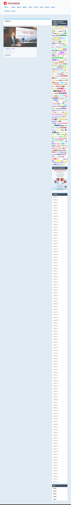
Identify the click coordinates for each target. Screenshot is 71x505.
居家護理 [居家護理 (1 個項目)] (58, 50)
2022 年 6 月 (55, 329)
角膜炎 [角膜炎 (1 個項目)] (53, 41)
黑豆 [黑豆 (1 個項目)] (65, 154)
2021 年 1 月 (55, 375)
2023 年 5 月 (55, 299)
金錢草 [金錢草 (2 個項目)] (60, 78)
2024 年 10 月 (55, 252)
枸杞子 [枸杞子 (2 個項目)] (59, 114)
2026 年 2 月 (55, 208)
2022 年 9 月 (55, 320)
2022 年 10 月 (55, 318)
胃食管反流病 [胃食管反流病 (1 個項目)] (59, 110)
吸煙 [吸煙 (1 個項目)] (66, 98)
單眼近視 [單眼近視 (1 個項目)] (62, 150)
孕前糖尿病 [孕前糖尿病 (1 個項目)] (60, 62)
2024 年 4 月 (55, 268)
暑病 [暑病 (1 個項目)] (53, 24)
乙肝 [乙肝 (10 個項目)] (65, 31)
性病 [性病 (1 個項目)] (65, 86)
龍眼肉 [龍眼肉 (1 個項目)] (56, 40)
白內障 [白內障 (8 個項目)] (61, 24)
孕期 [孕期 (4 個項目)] (59, 119)
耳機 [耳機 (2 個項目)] (62, 96)
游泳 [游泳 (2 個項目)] (55, 150)
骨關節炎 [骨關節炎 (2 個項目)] (55, 101)
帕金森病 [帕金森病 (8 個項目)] (60, 26)
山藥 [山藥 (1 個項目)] (57, 106)
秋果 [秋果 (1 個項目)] (53, 93)
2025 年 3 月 (55, 238)
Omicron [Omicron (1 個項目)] (54, 43)
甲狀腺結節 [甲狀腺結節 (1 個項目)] (63, 63)
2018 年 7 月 (55, 457)
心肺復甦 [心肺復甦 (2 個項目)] (58, 143)
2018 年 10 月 (55, 449)
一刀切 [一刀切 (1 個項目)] (61, 76)
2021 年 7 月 (55, 359)
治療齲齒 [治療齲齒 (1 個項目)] (63, 114)
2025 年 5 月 (55, 233)
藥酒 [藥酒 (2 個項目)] (54, 63)
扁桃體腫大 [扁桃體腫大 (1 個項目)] (65, 47)
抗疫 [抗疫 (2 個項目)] (59, 93)
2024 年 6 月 (55, 263)
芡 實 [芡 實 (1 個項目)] (63, 101)
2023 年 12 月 (55, 279)
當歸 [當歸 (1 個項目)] (66, 119)
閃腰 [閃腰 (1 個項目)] (58, 101)
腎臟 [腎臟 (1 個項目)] (55, 24)
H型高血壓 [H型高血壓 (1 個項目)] (60, 106)
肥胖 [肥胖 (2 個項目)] (56, 38)
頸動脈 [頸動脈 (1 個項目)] (61, 104)
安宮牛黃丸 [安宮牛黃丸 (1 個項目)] (65, 132)
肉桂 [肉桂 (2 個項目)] (61, 101)
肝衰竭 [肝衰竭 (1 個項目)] (58, 72)
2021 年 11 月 (55, 348)
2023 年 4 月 (55, 301)
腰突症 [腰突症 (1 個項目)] (57, 137)
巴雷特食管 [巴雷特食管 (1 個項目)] (58, 144)
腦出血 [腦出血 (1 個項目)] (66, 52)
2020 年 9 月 (55, 386)
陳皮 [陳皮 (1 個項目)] (61, 144)
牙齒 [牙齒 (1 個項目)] (60, 63)
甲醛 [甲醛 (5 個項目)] (53, 29)
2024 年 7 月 (55, 260)
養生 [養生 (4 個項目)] (53, 159)
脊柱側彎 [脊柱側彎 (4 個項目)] (54, 97)
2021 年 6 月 (55, 362)
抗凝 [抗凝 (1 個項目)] (66, 157)
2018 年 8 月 (55, 455)
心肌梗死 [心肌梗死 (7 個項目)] (55, 148)
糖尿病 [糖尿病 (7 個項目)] (64, 91)
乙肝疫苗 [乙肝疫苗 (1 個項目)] (62, 143)
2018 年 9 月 (55, 452)
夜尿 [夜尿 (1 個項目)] (64, 76)
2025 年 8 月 (55, 225)
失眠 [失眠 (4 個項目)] (55, 76)
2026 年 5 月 (55, 200)
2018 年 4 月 (55, 466)
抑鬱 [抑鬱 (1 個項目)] (63, 41)
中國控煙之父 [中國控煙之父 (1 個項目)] (61, 134)
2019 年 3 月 (55, 435)
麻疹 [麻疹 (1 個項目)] (55, 143)
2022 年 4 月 (55, 334)
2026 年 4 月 (55, 203)
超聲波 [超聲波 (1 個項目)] (62, 31)
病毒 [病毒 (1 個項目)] (59, 154)
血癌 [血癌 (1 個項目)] (58, 117)
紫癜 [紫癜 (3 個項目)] (61, 132)
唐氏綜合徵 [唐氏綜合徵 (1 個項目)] (61, 121)
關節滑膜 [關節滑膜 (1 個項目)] (56, 154)
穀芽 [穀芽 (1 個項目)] (55, 50)
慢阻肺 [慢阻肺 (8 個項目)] (59, 89)
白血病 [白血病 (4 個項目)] (54, 121)
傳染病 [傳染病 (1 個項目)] (55, 26)
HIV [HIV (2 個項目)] (57, 150)
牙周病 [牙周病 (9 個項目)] (64, 112)
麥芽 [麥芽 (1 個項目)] (64, 137)
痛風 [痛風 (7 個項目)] (61, 93)
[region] (59, 178)
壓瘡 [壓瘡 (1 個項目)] (59, 45)
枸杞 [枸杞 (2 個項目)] (57, 114)
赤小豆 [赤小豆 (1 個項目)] (55, 72)
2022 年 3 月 (55, 337)
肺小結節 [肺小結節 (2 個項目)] (58, 125)
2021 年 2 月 (55, 372)
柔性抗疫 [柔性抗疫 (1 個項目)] (62, 70)
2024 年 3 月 (55, 271)
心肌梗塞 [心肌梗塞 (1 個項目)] (62, 108)
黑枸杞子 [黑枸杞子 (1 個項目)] (54, 99)
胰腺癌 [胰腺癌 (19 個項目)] (57, 123)
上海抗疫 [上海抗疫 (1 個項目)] (55, 65)
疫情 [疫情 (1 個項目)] (53, 143)
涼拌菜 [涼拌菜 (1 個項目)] (57, 78)
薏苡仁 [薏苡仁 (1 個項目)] (58, 157)
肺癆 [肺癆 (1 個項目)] (59, 139)
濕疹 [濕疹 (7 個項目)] (63, 84)
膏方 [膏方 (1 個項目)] (53, 26)
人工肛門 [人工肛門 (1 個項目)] (60, 43)
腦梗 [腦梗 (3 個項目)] (55, 117)
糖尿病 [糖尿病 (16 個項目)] (59, 84)
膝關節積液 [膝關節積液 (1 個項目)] (56, 116)
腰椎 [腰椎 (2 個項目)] (57, 58)
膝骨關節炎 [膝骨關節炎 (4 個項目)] (61, 52)
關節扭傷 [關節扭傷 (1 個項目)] (56, 160)
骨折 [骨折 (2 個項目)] (64, 48)
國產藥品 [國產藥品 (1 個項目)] (65, 103)
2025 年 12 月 (55, 214)
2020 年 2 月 (55, 405)
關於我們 (6, 7)
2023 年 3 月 (55, 304)
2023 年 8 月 (55, 290)
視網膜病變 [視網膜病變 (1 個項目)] (56, 139)
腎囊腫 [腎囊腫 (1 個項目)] (63, 141)
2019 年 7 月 (55, 424)
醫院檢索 (47, 7)
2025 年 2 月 (55, 241)
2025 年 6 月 (55, 230)
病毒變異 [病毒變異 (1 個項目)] (56, 98)
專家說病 (13, 7)
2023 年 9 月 (55, 288)
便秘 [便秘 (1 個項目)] (60, 141)
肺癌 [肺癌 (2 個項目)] (59, 150)
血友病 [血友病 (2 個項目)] (60, 130)
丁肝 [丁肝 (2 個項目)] (58, 41)
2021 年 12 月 (55, 345)
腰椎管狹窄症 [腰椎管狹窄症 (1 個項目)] (58, 128)
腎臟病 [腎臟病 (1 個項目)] (63, 130)
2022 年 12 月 (55, 312)
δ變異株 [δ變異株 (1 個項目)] (60, 112)
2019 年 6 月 (55, 427)
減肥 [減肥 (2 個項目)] (64, 159)
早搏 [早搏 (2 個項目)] (56, 48)
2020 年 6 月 (55, 394)
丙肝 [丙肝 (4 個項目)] (57, 24)
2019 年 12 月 (55, 411)
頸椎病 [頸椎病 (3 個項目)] (63, 162)
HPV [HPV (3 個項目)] (65, 141)
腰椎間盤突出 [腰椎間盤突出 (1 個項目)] (60, 48)
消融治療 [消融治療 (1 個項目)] (56, 70)
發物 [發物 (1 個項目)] (55, 125)
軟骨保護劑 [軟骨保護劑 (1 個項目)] (60, 136)
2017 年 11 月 (55, 479)
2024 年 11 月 (55, 249)
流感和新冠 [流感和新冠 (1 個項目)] (56, 136)
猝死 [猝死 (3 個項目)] (53, 70)
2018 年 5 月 (55, 463)
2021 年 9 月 (55, 353)
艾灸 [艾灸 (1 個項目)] (58, 103)
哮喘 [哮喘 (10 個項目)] (61, 157)
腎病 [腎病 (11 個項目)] (64, 106)
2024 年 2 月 (55, 274)
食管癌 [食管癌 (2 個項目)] (58, 76)
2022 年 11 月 (55, 315)
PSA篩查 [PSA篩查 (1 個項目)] (57, 80)
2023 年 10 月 (55, 285)
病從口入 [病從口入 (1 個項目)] (64, 144)
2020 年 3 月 (55, 403)
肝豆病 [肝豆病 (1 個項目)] (55, 132)
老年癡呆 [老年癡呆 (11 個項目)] (60, 86)
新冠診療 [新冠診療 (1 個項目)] (56, 67)
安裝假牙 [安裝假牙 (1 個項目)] (56, 93)
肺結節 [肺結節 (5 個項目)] (60, 67)
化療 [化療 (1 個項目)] (57, 119)
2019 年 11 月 (55, 413)
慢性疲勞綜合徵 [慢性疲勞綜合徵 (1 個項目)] (61, 160)
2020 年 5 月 (55, 397)
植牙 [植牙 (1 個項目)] (64, 98)
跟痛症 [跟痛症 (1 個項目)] (53, 52)
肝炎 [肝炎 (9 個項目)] (60, 91)
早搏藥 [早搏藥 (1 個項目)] (64, 26)
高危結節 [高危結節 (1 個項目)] (65, 136)
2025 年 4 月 (55, 236)
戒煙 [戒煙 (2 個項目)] (66, 95)
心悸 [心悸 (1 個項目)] (64, 56)
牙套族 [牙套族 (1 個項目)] (65, 143)
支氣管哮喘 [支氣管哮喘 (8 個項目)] (62, 33)
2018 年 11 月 (55, 446)
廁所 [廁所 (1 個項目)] (53, 123)
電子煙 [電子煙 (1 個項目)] (64, 36)
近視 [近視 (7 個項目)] (60, 47)
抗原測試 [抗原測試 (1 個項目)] (61, 68)
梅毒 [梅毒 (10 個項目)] (62, 74)
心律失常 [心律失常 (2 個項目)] (60, 148)
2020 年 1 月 (55, 408)
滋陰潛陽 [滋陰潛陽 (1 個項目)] (61, 72)
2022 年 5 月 (55, 331)
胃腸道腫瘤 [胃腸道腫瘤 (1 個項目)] (63, 45)
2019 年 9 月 (55, 419)
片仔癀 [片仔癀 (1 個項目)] (57, 99)
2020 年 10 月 (55, 383)
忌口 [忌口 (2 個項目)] (53, 50)
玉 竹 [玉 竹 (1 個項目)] (57, 43)
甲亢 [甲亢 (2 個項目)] (65, 72)
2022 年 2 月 (55, 340)
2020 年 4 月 (55, 400)
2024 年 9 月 (55, 255)
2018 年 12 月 (55, 444)
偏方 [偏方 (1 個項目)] (62, 29)
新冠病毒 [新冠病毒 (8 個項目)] (63, 125)
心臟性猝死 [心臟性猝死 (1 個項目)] (58, 108)
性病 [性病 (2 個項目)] (55, 31)
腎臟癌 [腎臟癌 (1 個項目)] (57, 130)
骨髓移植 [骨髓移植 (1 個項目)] (65, 65)
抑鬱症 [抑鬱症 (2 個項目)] (53, 33)
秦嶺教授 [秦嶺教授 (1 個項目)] (60, 58)
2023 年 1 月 (55, 309)
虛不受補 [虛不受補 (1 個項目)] (57, 29)
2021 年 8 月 (55, 356)
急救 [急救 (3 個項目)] (59, 38)
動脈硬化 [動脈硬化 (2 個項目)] (62, 50)
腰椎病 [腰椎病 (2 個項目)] (53, 128)
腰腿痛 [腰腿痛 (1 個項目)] (55, 110)
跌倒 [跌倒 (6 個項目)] (57, 45)
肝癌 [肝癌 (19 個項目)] (64, 89)
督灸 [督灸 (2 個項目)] (65, 41)
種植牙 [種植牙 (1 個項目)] (53, 48)
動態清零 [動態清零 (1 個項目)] (59, 96)
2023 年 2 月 (55, 307)
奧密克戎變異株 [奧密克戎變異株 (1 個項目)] (62, 95)
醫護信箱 (25, 7)
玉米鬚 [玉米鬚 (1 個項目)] (58, 47)
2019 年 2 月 (55, 438)
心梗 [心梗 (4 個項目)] (65, 68)
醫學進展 (19, 7)
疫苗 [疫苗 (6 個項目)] (54, 162)
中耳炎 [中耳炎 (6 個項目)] (62, 155)
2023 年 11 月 (55, 282)
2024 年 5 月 (55, 266)
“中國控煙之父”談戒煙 (10, 40)
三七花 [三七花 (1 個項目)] (55, 86)
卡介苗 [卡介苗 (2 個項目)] (53, 114)
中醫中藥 (30, 7)
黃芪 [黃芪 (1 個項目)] (61, 38)
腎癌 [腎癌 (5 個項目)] (53, 54)
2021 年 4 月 (55, 367)
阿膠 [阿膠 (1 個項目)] (63, 110)
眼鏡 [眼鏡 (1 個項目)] (65, 50)
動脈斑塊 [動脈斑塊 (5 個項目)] (59, 152)
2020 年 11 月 (55, 381)
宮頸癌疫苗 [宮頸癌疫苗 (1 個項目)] (57, 68)
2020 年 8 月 (55, 389)
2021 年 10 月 (55, 351)
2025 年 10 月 (55, 219)
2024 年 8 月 (55, 257)
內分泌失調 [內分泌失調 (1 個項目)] (58, 74)
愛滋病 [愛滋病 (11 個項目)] (61, 60)
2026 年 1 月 (55, 211)
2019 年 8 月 (55, 422)
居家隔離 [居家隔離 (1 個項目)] (57, 104)
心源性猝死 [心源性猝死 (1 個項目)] (56, 60)
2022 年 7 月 (55, 326)
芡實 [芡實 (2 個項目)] (54, 106)
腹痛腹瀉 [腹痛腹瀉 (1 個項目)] (62, 82)
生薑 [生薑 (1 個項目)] (62, 159)
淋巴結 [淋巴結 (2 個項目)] (56, 82)
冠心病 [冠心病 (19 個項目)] (56, 35)
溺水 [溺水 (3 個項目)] (61, 53)
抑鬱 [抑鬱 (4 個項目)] (57, 121)
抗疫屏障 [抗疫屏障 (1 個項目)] (60, 116)
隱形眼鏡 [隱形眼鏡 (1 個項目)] (54, 137)
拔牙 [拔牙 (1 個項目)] (66, 48)
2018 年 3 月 (55, 468)
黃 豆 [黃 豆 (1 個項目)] (64, 80)
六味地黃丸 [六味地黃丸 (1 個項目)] (64, 38)
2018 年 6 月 (55, 460)
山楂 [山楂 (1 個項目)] (55, 84)
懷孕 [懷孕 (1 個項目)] (65, 53)
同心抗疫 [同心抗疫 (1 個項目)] (54, 104)
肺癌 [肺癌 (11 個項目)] (55, 89)
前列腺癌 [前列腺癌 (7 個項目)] (58, 159)
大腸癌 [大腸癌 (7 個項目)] (54, 157)
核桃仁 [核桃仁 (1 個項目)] (56, 52)
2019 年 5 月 (55, 430)
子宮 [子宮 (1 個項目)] (65, 110)
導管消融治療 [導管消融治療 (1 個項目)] (54, 103)
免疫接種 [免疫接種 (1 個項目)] (65, 121)
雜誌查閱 (42, 7)
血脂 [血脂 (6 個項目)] (53, 40)
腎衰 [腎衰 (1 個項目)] (65, 146)
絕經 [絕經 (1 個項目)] (54, 68)
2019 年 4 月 (55, 433)
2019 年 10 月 (55, 416)
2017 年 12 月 (55, 477)
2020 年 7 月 (55, 392)
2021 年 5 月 (55, 364)
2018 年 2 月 (55, 471)
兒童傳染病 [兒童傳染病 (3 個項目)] (62, 117)
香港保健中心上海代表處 (9, 11)
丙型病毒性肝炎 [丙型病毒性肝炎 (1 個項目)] (55, 134)
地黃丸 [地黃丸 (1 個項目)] (65, 101)
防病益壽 (36, 7)
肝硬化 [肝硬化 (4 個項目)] (62, 123)
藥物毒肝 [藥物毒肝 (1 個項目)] (54, 144)
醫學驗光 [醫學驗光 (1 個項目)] (63, 119)
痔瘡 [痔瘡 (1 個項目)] (58, 141)
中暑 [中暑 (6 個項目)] (53, 38)
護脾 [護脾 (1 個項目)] (56, 41)
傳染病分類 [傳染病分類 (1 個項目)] (61, 137)
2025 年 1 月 (55, 244)
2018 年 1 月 (55, 474)
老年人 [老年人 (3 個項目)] (63, 128)
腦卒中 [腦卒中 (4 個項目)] (58, 31)
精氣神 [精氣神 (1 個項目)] (60, 41)
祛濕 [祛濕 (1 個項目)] (64, 139)
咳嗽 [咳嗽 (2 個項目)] (59, 82)
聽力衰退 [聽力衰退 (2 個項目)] (57, 53)
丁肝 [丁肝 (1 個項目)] (63, 53)
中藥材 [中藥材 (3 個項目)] (65, 24)
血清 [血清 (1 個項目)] (63, 43)
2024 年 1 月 (55, 277)
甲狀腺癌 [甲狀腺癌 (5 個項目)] (56, 112)
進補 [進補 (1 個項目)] (63, 58)
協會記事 (53, 7)
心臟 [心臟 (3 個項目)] (63, 146)
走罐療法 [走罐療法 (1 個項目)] (58, 132)
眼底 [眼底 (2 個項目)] (64, 157)
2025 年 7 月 (55, 227)
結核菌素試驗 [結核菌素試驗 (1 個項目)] (56, 95)
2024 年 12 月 (55, 247)
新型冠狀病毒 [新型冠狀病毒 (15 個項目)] (57, 56)
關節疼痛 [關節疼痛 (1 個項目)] (61, 36)
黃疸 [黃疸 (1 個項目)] (53, 67)
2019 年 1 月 (55, 441)
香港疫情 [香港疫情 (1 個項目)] (57, 63)
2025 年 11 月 (55, 216)
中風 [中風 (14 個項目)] (61, 80)
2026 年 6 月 (55, 197)
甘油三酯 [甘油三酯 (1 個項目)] (60, 99)
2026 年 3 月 (55, 205)
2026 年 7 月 (55, 194)
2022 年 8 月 (55, 323)
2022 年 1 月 (55, 342)
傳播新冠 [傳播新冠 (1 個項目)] (55, 141)
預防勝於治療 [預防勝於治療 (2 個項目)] (60, 65)
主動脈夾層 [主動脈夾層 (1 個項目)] (56, 91)
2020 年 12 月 (55, 378)
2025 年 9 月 (55, 222)
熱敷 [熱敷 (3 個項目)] (57, 33)
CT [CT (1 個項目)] (54, 45)
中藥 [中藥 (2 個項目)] (60, 70)
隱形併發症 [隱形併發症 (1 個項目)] (59, 162)
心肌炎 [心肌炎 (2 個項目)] (63, 116)
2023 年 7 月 (55, 293)
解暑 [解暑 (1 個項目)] (60, 29)
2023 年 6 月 (55, 296)
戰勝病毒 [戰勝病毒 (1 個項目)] (64, 78)
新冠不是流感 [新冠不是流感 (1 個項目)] (60, 98)
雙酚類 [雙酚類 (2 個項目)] (61, 139)
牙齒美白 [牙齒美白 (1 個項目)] (61, 103)
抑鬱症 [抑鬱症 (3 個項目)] (60, 40)
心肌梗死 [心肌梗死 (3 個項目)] (55, 62)
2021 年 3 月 (55, 370)
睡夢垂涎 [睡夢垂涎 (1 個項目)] (64, 104)
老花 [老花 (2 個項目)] (55, 119)
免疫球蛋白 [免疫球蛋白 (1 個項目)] (64, 40)
